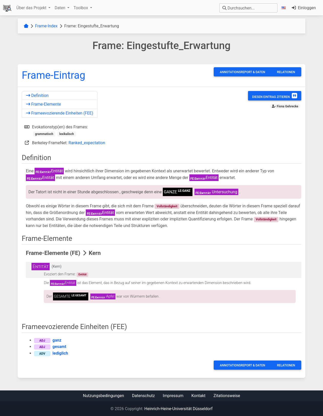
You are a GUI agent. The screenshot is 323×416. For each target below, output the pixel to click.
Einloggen (304, 7)
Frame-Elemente (43, 104)
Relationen (286, 72)
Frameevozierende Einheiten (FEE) (59, 113)
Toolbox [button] (81, 7)
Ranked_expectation (87, 142)
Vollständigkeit (167, 206)
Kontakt (198, 395)
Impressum (173, 395)
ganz (56, 340)
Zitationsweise (226, 395)
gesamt (59, 346)
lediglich (60, 353)
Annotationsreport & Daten (242, 72)
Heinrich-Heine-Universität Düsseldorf (178, 408)
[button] (285, 7)
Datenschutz (143, 395)
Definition (37, 95)
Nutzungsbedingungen (103, 395)
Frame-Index (46, 26)
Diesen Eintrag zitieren (274, 96)
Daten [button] (60, 7)
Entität (82, 274)
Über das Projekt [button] (31, 7)
